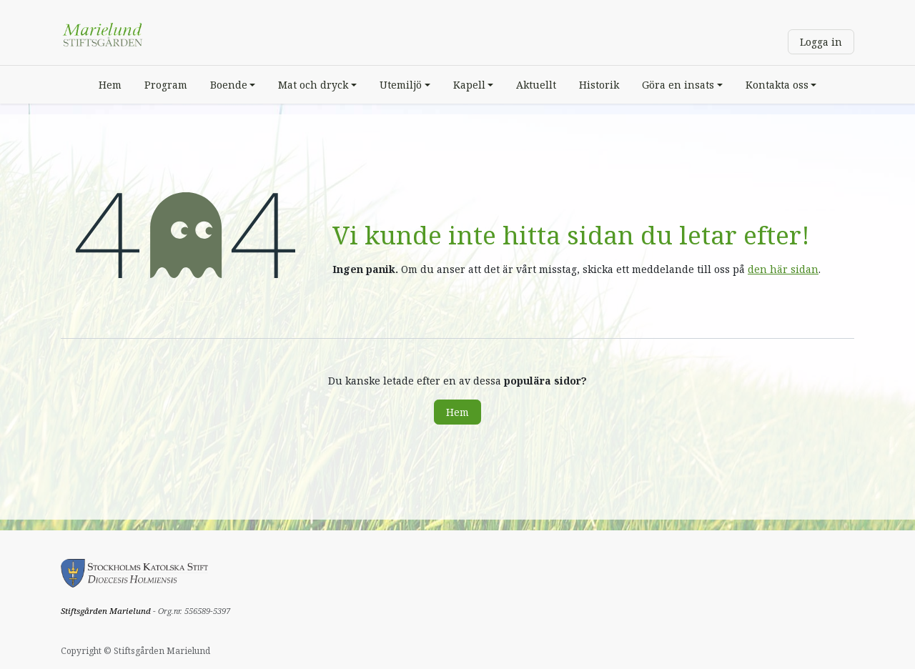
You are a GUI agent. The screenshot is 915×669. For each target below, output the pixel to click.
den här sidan (783, 269)
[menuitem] (110, 85)
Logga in (821, 42)
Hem (457, 412)
